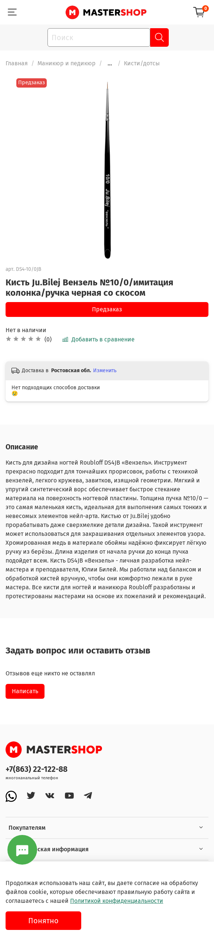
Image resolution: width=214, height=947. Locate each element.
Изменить (104, 370)
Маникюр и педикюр (66, 63)
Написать (25, 691)
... (110, 63)
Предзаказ (107, 309)
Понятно (43, 920)
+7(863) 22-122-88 (37, 769)
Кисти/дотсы (142, 63)
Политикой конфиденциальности (116, 900)
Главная (17, 63)
